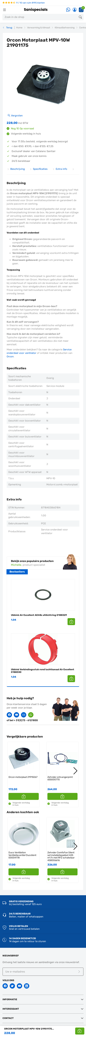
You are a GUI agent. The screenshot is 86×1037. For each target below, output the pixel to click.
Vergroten (15, 115)
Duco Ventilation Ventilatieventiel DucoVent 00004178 (22, 855)
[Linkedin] (26, 986)
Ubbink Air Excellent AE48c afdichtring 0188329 (39, 615)
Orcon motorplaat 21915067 (22, 777)
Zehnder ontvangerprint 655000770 (60, 778)
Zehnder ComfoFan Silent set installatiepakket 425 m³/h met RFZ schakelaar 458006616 (61, 856)
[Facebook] (5, 986)
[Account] (75, 9)
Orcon (10, 356)
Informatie (9, 999)
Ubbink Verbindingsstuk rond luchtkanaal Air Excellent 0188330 (42, 671)
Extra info (60, 168)
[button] (79, 1031)
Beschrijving (16, 168)
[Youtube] (19, 986)
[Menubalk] (4, 10)
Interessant (10, 1008)
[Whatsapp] (68, 9)
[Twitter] (12, 986)
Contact (8, 1018)
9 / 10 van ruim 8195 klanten (23, 2)
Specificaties (39, 168)
